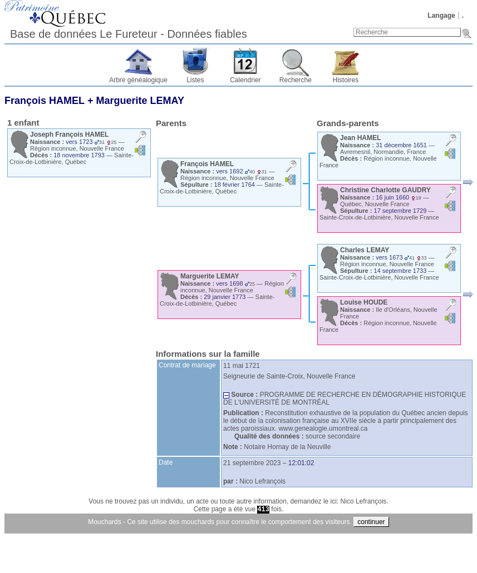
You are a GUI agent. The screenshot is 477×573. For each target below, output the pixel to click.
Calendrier (245, 80)
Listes (195, 80)
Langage (441, 15)
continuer (371, 522)
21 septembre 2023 (252, 463)
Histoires (346, 80)
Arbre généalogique (138, 80)
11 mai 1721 (241, 366)
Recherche (295, 80)
